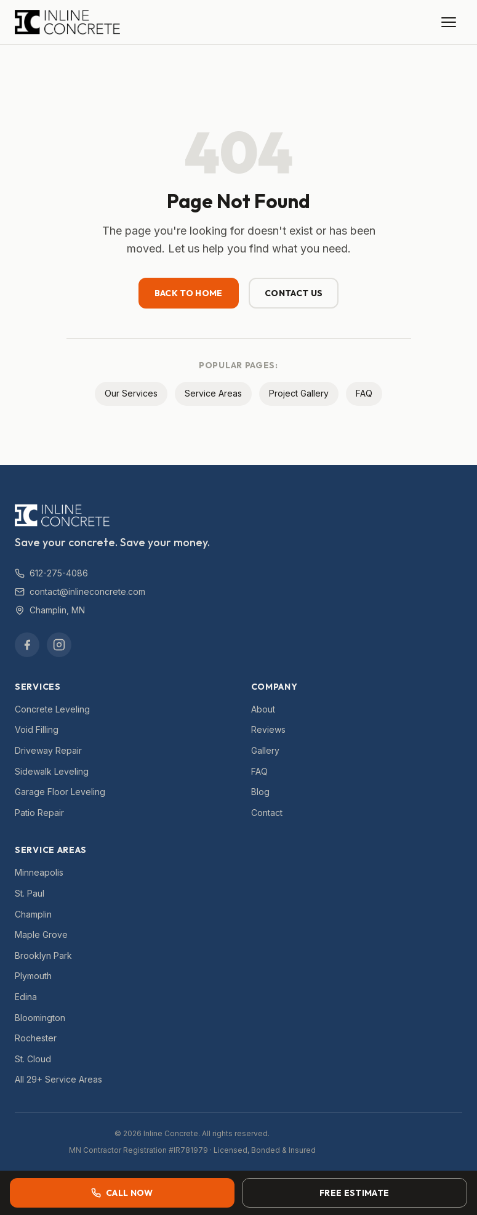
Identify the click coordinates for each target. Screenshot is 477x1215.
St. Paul (29, 893)
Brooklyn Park (43, 955)
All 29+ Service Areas (58, 1079)
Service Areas (213, 393)
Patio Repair (39, 812)
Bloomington (40, 1017)
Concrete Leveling (52, 709)
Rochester (36, 1038)
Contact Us (294, 293)
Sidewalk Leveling (52, 771)
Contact (267, 812)
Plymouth (33, 976)
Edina (26, 996)
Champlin (33, 914)
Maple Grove (41, 934)
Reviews (268, 729)
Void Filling (36, 729)
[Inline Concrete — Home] (67, 22)
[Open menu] (448, 22)
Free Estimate (354, 1192)
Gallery (265, 750)
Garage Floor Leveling (60, 791)
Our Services (131, 393)
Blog (260, 791)
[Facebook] (27, 644)
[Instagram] (59, 644)
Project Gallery (299, 393)
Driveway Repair (48, 750)
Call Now (122, 1192)
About (263, 709)
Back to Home (188, 293)
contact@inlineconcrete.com (80, 591)
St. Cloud (33, 1059)
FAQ (364, 393)
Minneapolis (39, 872)
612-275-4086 (51, 573)
